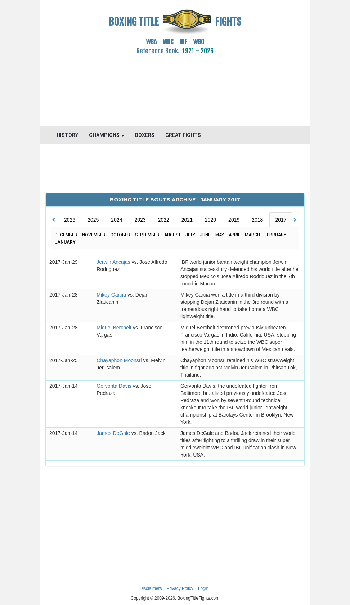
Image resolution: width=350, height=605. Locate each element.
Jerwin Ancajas (114, 262)
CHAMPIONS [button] (106, 135)
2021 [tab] (187, 220)
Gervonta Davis (115, 386)
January (65, 242)
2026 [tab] (69, 220)
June (205, 234)
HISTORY (67, 135)
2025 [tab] (93, 220)
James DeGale (114, 433)
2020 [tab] (210, 220)
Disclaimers (151, 588)
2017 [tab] (280, 220)
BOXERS (144, 135)
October (120, 234)
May (219, 234)
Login (203, 588)
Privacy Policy (180, 588)
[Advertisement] (175, 86)
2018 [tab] (257, 220)
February (275, 234)
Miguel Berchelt (115, 327)
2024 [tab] (116, 220)
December (66, 234)
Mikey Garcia (112, 295)
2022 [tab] (163, 220)
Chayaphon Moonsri (120, 360)
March (252, 234)
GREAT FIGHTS (183, 135)
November (94, 234)
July (190, 234)
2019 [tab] (233, 220)
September (147, 234)
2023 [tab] (139, 220)
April (234, 234)
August (172, 234)
